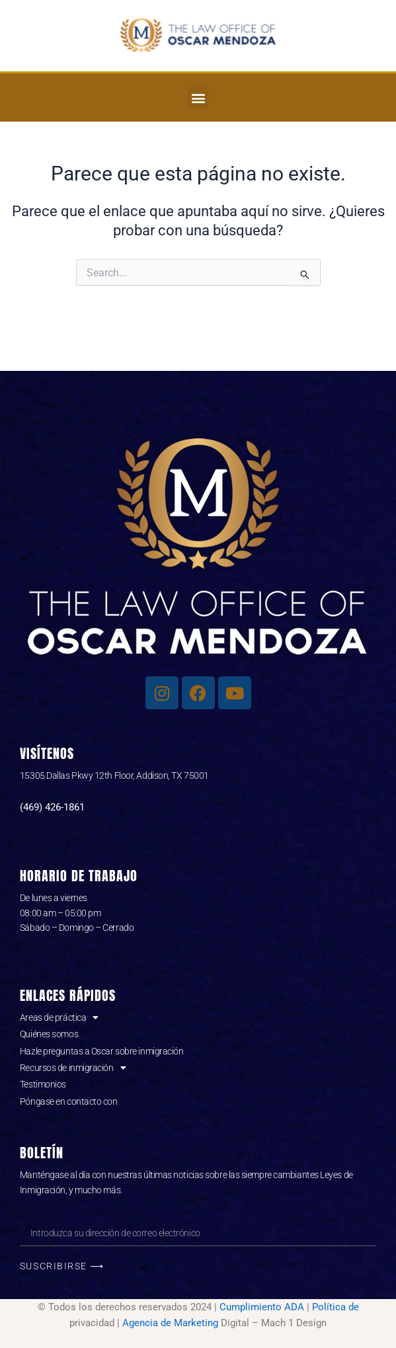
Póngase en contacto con (69, 1101)
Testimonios (43, 1084)
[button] (198, 97)
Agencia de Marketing (170, 1323)
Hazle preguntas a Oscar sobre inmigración (102, 1051)
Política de (335, 1307)
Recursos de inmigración (73, 1067)
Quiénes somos (49, 1034)
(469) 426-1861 (52, 807)
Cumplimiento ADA (261, 1307)
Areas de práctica (59, 1017)
